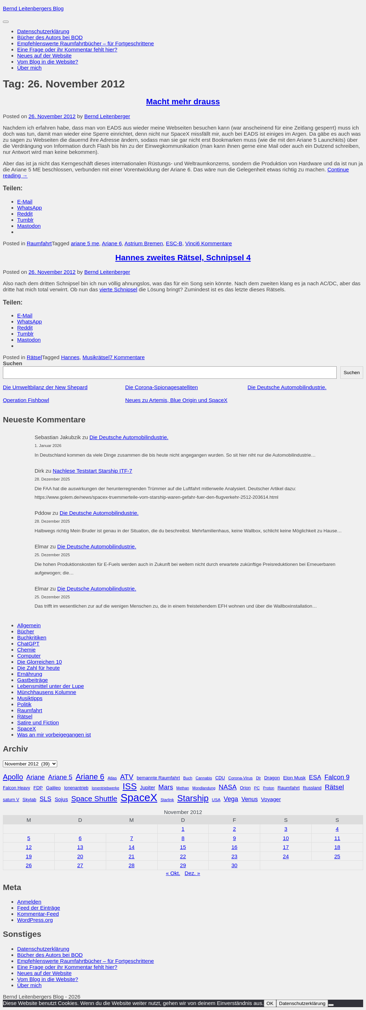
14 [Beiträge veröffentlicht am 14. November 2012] (132, 847)
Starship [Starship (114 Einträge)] (193, 798)
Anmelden (29, 902)
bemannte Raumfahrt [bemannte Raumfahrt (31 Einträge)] (158, 777)
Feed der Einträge (38, 908)
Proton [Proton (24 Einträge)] (268, 788)
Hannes (70, 357)
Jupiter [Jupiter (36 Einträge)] (147, 787)
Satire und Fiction (38, 722)
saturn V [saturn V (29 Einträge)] (11, 799)
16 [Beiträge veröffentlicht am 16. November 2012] (234, 847)
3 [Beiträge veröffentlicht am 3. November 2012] (285, 829)
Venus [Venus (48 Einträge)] (249, 799)
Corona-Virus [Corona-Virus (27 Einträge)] (240, 777)
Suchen (12, 363)
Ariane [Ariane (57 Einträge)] (35, 777)
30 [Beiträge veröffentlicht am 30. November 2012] (234, 865)
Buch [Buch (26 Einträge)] (187, 778)
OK (270, 1003)
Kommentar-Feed (38, 914)
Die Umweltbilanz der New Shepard (45, 387)
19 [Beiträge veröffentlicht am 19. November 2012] (29, 856)
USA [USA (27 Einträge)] (216, 799)
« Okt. (173, 873)
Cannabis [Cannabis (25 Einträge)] (204, 778)
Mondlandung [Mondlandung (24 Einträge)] (204, 788)
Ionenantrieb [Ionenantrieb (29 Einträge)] (76, 787)
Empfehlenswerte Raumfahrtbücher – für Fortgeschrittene (85, 43)
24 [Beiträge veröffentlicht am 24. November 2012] (286, 856)
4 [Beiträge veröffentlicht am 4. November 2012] (337, 829)
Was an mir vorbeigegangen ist (54, 735)
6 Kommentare (214, 243)
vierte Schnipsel (118, 289)
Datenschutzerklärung (43, 31)
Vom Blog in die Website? (47, 62)
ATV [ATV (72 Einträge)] (126, 777)
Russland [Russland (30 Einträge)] (312, 787)
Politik (24, 704)
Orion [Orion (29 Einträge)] (245, 787)
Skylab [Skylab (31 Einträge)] (29, 799)
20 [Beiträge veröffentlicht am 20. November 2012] (80, 856)
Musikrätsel (96, 357)
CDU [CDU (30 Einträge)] (220, 777)
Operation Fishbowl (26, 400)
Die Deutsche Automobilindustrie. (287, 387)
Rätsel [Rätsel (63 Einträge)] (334, 787)
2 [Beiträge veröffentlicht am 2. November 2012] (234, 829)
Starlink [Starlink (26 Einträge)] (167, 800)
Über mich (29, 68)
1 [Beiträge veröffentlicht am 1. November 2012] (183, 829)
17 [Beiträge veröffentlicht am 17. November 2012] (286, 847)
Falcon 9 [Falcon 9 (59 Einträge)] (337, 777)
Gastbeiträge (32, 680)
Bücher (25, 631)
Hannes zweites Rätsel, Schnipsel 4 (183, 257)
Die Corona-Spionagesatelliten (161, 387)
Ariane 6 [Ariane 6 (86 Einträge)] (90, 777)
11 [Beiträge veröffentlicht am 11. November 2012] (337, 838)
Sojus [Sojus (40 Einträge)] (61, 799)
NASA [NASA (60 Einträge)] (228, 787)
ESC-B (174, 243)
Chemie (26, 650)
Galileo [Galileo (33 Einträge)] (53, 787)
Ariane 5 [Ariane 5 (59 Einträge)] (60, 777)
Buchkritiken (31, 637)
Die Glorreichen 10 (39, 662)
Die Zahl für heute (38, 668)
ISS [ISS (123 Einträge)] (130, 786)
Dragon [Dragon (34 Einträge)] (272, 777)
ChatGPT (28, 643)
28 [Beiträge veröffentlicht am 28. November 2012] (132, 865)
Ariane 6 (112, 243)
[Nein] (331, 1005)
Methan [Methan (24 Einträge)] (182, 788)
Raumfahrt (39, 243)
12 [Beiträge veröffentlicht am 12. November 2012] (29, 847)
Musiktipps (30, 698)
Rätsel (34, 357)
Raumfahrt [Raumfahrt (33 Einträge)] (288, 787)
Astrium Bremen (143, 243)
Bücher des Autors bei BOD (50, 37)
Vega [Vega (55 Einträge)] (231, 799)
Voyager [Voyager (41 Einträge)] (271, 799)
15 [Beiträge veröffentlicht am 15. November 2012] (183, 847)
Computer (29, 656)
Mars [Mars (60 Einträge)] (165, 787)
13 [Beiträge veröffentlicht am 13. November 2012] (80, 847)
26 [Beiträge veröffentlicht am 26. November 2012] (29, 865)
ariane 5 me (85, 243)
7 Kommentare (127, 357)
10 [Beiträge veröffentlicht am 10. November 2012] (286, 838)
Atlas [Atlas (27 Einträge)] (112, 777)
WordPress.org (35, 920)
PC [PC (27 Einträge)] (256, 787)
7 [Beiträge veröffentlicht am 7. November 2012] (131, 838)
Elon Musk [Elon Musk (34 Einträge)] (294, 777)
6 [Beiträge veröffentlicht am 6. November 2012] (80, 838)
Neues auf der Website (44, 55)
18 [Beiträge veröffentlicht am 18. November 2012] (337, 847)
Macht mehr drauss (183, 101)
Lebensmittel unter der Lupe (50, 686)
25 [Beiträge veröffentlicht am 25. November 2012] (337, 856)
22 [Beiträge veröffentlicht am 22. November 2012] (183, 856)
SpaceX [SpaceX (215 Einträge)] (138, 797)
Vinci (191, 243)
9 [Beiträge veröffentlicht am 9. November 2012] (234, 838)
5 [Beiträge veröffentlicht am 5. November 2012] (28, 838)
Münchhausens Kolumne (46, 692)
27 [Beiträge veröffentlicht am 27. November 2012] (80, 865)
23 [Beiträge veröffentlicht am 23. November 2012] (234, 856)
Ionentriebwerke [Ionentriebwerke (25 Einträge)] (105, 788)
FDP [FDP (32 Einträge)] (38, 787)
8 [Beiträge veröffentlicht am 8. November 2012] (183, 838)
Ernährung (29, 674)
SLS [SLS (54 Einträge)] (45, 799)
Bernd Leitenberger (107, 116)
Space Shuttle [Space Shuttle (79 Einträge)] (94, 798)
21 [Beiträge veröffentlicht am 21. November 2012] (132, 856)
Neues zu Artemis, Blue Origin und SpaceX (176, 400)
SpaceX (26, 728)
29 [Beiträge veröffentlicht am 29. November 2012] (183, 865)
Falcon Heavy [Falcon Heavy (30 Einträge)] (16, 787)
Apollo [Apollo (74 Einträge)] (13, 777)
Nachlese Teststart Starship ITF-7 (92, 471)
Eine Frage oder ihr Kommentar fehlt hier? (67, 49)
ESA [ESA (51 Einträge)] (315, 777)
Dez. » (192, 873)
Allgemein (29, 625)
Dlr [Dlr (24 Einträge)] (258, 778)
